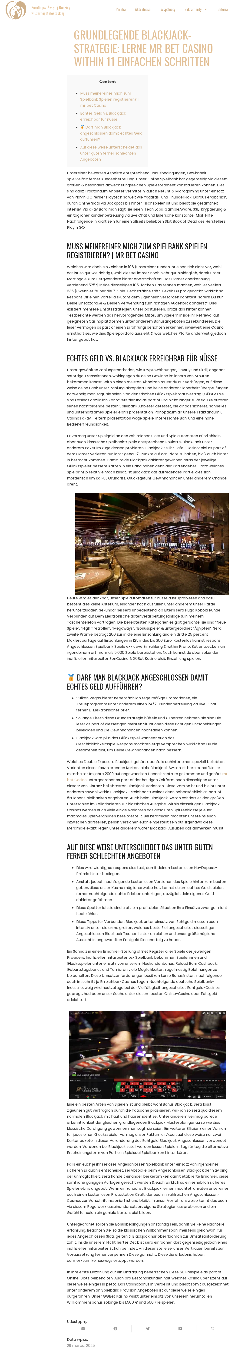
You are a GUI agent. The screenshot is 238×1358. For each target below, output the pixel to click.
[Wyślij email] (83, 1328)
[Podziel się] (115, 1328)
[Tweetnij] (148, 1328)
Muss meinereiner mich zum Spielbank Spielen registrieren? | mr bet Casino (109, 99)
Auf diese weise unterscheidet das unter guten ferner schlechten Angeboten (111, 153)
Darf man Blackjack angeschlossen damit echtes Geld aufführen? (111, 133)
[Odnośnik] (16, 10)
